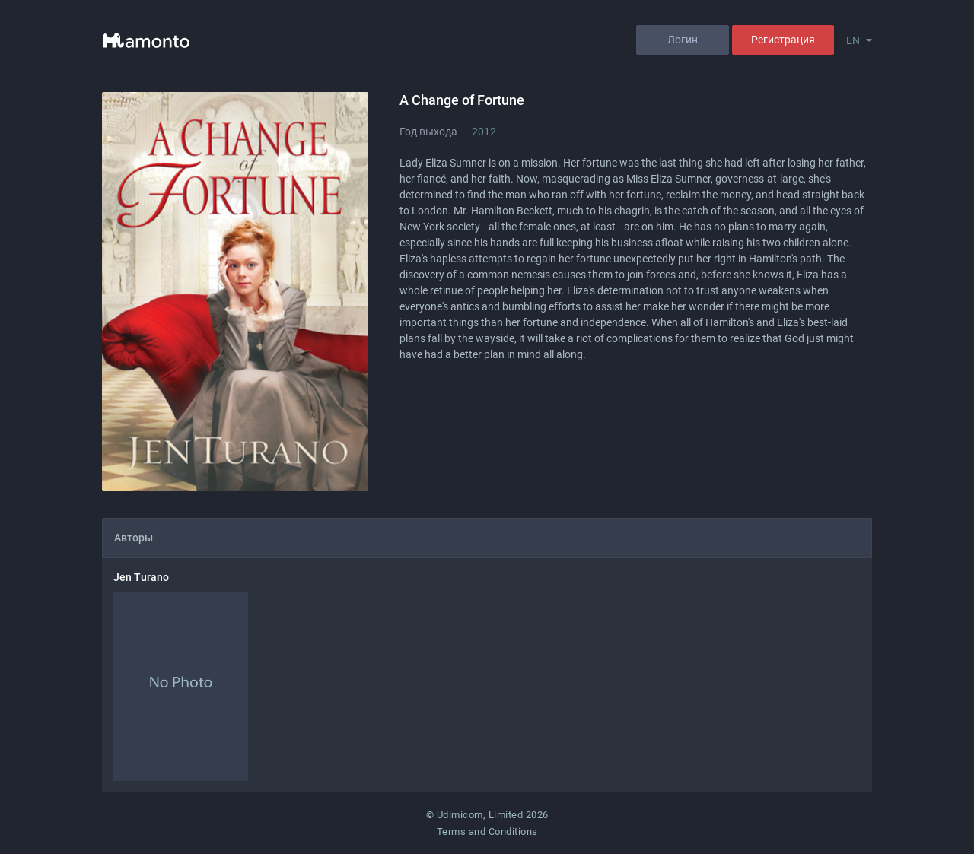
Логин (682, 39)
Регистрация (783, 39)
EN (853, 40)
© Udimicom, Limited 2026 (487, 815)
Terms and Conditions (487, 831)
